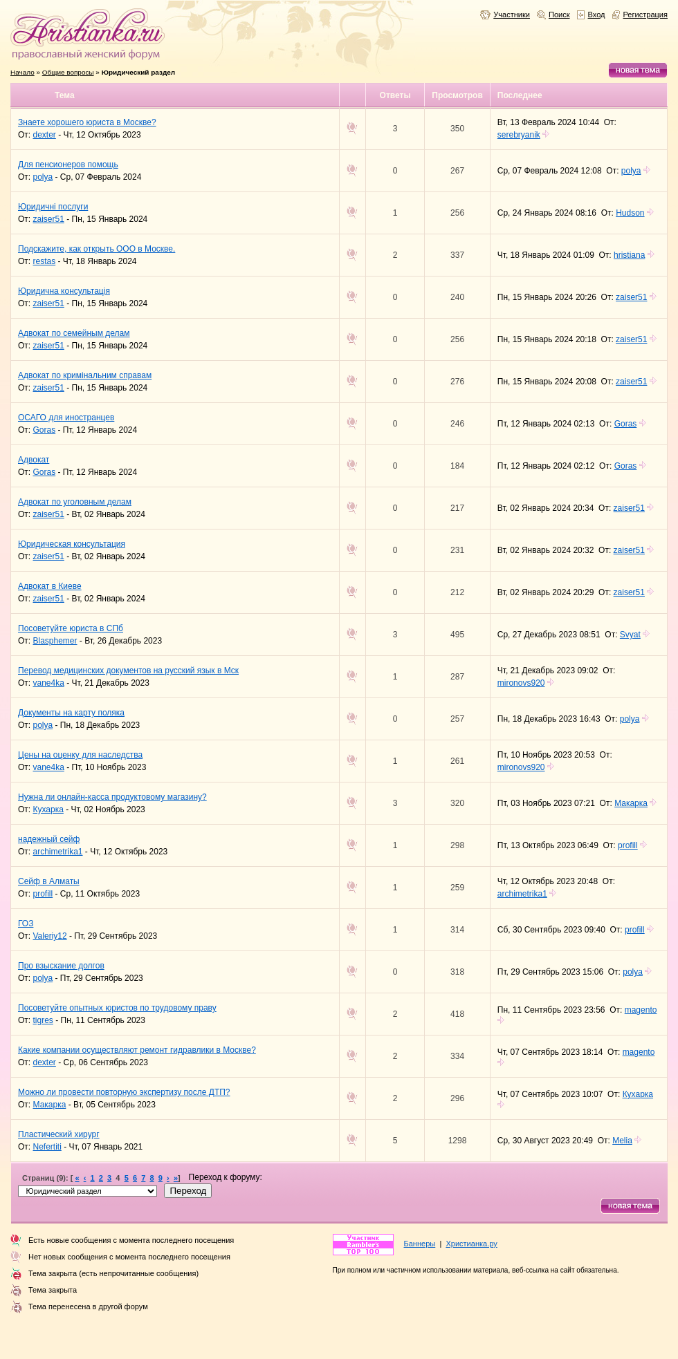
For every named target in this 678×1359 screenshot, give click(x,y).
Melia (622, 1140)
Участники (511, 14)
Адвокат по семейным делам (74, 333)
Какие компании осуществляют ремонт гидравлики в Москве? (137, 1050)
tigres (43, 1020)
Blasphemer (55, 641)
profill (628, 845)
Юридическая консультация (71, 544)
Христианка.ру (471, 1243)
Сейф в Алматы (49, 881)
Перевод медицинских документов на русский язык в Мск (128, 670)
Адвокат (33, 460)
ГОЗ (25, 923)
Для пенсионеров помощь (68, 164)
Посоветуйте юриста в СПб (70, 628)
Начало (22, 72)
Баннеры (420, 1243)
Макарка (631, 803)
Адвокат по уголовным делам (74, 502)
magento (641, 1010)
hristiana (629, 255)
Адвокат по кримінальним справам (85, 375)
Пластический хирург (59, 1134)
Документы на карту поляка (71, 713)
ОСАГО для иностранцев (66, 417)
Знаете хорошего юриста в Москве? (87, 122)
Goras (44, 430)
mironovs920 (521, 683)
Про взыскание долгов (61, 966)
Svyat (630, 634)
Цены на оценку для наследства (80, 755)
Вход (596, 14)
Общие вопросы (68, 72)
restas (44, 261)
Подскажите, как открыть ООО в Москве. (96, 249)
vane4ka (48, 683)
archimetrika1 (58, 851)
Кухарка (48, 809)
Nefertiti (47, 1147)
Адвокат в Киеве (50, 586)
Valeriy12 (50, 936)
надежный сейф (49, 839)
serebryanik (518, 135)
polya (43, 177)
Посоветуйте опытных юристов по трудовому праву (117, 1008)
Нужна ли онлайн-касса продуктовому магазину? (112, 797)
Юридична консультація (64, 291)
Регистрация (645, 14)
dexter (44, 135)
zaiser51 (48, 219)
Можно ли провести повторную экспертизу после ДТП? (124, 1092)
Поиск (559, 14)
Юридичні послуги (53, 207)
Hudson (630, 213)
